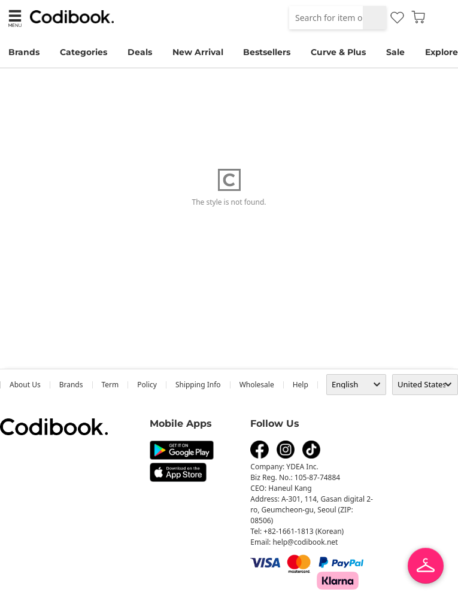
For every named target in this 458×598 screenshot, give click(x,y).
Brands (24, 52)
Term (110, 385)
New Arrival (197, 52)
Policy (147, 385)
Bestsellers (266, 52)
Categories (83, 52)
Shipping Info (198, 385)
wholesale (256, 385)
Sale (395, 52)
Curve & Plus (338, 52)
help (300, 385)
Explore (441, 52)
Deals (140, 52)
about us (25, 385)
